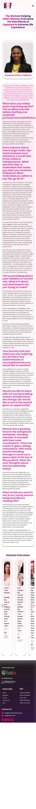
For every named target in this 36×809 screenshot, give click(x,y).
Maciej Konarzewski (33, 648)
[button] (33, 5)
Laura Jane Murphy (6, 636)
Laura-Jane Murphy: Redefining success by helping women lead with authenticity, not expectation (7, 607)
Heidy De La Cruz (20, 640)
